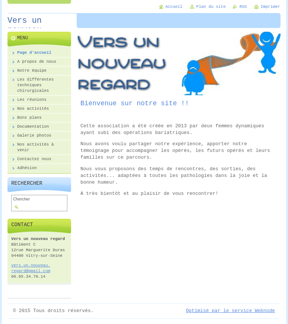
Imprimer (270, 6)
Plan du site (211, 6)
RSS (243, 6)
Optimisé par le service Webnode (230, 311)
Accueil (174, 6)
